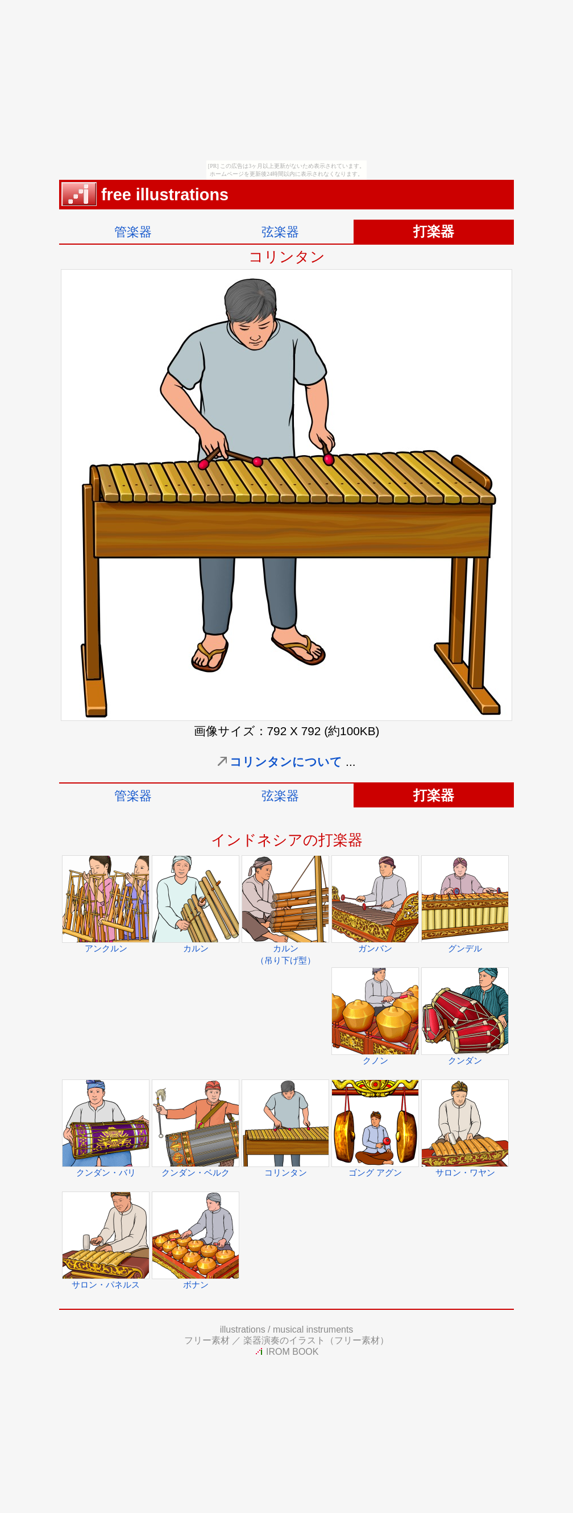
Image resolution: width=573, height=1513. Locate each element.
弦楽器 (280, 232)
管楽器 (133, 232)
